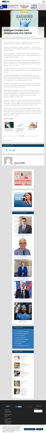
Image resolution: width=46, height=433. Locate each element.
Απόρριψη (40, 429)
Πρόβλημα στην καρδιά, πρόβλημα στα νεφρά (32, 129)
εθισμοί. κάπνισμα (8, 140)
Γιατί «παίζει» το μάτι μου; (24, 382)
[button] (1, 7)
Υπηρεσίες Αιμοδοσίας (20, 337)
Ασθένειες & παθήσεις (8, 36)
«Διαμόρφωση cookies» (10, 429)
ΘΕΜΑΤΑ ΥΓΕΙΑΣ (19, 36)
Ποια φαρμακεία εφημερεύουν (21, 333)
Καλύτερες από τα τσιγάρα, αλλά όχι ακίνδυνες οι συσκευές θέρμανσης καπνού (20, 130)
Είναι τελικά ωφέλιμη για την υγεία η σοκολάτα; (8, 411)
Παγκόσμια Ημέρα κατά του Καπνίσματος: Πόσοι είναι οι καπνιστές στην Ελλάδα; (9, 129)
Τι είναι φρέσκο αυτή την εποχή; (22, 345)
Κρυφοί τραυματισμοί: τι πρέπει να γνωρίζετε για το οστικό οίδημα (25, 373)
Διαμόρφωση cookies (29, 429)
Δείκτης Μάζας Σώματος (20, 341)
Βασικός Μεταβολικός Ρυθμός (21, 339)
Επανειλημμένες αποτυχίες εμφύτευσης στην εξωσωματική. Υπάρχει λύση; (24, 391)
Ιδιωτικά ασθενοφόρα (20, 335)
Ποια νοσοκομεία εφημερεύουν (22, 331)
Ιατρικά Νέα (26, 36)
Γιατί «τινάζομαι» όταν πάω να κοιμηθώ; (24, 357)
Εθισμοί (14, 36)
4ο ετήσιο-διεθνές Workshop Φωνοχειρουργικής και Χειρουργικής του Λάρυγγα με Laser (8, 422)
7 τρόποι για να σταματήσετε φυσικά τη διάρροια (25, 365)
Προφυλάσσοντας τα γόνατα (23, 321)
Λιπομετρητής (18, 343)
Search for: (36, 408)
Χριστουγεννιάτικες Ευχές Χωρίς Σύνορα (8, 415)
